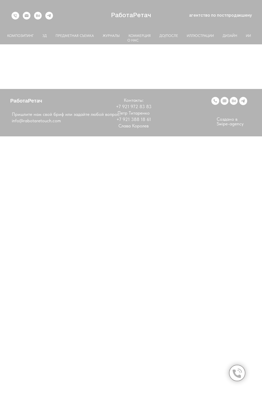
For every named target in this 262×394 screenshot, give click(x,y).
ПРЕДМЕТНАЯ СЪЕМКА (75, 36)
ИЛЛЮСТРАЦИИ (200, 36)
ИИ (248, 36)
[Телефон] (15, 15)
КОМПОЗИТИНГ (20, 36)
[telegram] (49, 15)
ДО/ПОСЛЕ (168, 36)
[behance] (38, 15)
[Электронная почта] (26, 15)
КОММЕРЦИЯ (139, 36)
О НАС (133, 40)
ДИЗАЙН (230, 36)
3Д (44, 36)
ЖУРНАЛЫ (111, 36)
